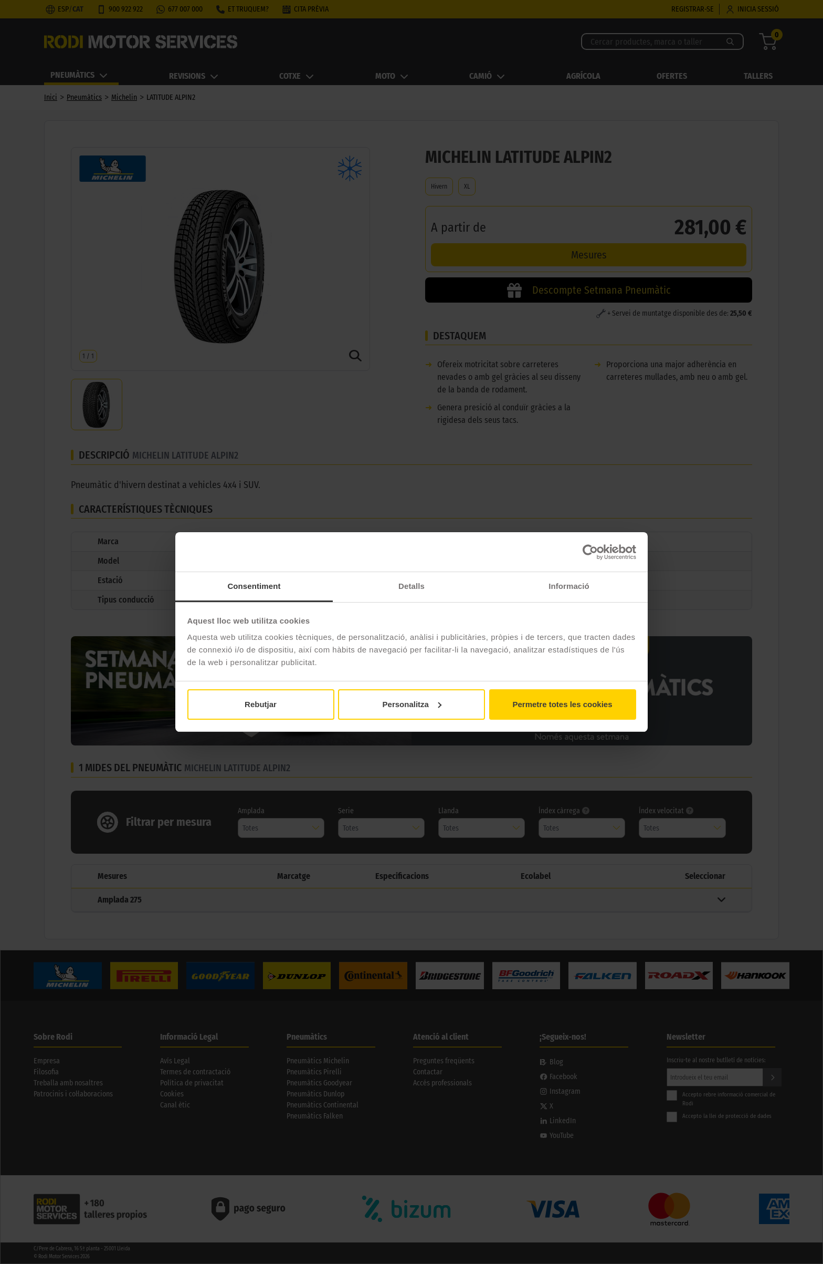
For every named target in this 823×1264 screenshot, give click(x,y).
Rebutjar (261, 704)
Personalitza (412, 704)
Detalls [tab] (411, 586)
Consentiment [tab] (253, 586)
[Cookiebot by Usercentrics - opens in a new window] (590, 552)
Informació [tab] (568, 586)
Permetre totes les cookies (562, 704)
